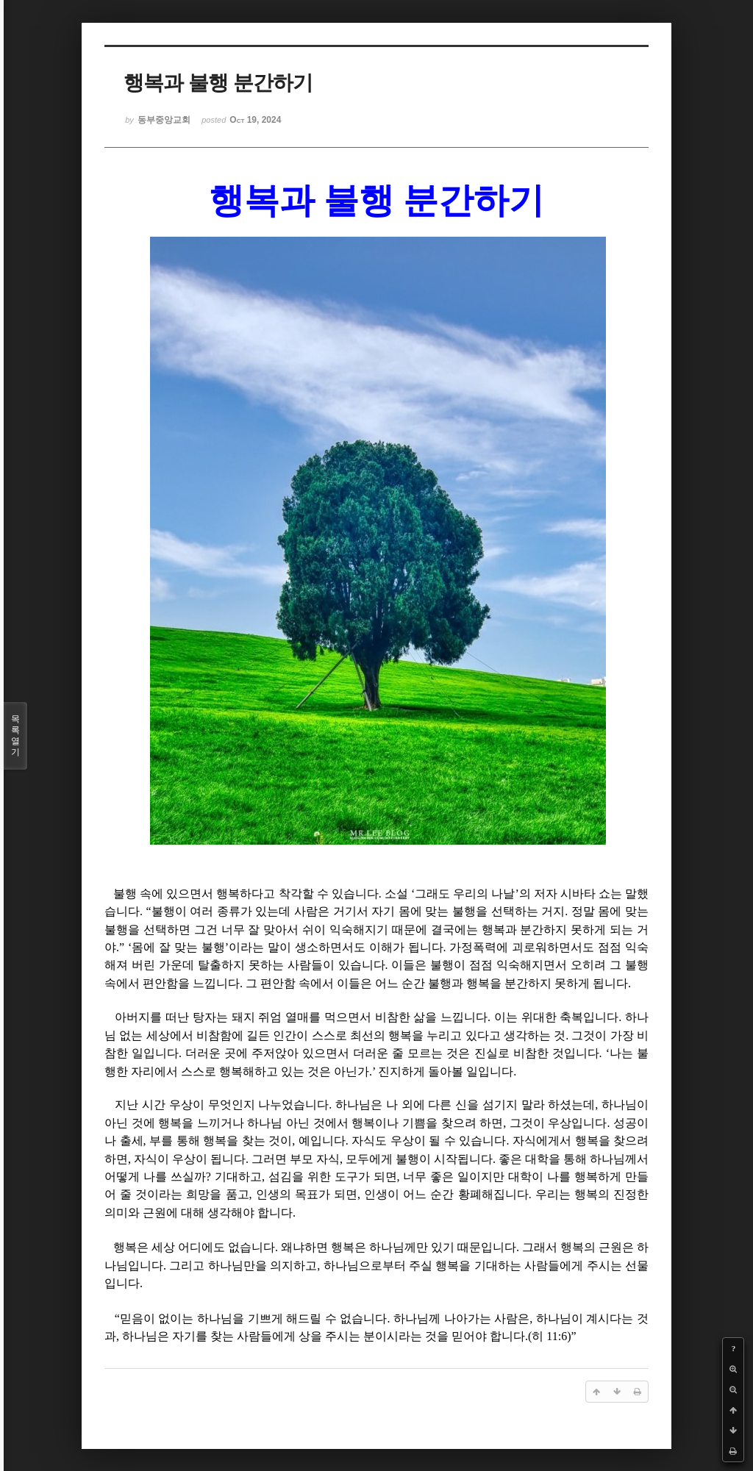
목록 (15, 736)
